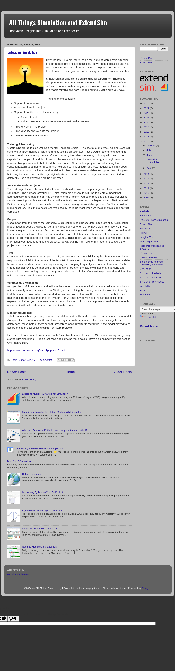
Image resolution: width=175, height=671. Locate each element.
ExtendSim (146, 62)
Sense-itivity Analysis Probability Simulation (151, 263)
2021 (147, 117)
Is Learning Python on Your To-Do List (42, 492)
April (149, 168)
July (149, 150)
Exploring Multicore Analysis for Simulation (45, 393)
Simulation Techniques (152, 281)
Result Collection (149, 257)
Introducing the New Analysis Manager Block (40, 448)
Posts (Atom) (29, 379)
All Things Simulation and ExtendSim (58, 22)
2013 (147, 178)
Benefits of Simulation (19, 461)
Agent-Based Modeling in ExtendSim (42, 510)
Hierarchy (145, 228)
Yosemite (145, 294)
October (151, 145)
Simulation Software (151, 277)
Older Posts (123, 372)
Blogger (146, 588)
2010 (147, 193)
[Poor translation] (13, 619)
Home (70, 372)
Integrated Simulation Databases (39, 528)
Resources (146, 253)
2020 (147, 122)
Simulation (145, 269)
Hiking (143, 233)
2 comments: (45, 360)
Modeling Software (150, 241)
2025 (147, 103)
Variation (144, 290)
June (150, 155)
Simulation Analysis (150, 273)
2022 (147, 113)
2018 (147, 131)
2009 (147, 197)
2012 (147, 183)
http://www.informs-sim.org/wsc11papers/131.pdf (36, 350)
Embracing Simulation (22, 52)
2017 (147, 136)
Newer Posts (17, 372)
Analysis (144, 211)
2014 (147, 174)
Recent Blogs (147, 58)
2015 (147, 141)
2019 (147, 127)
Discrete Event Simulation (154, 220)
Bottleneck (145, 215)
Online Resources (31, 474)
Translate (148, 317)
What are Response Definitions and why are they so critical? (54, 430)
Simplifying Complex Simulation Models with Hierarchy (51, 412)
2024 (147, 108)
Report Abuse (149, 326)
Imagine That (147, 237)
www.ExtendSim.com (18, 574)
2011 (147, 188)
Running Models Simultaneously (39, 546)
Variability (145, 286)
